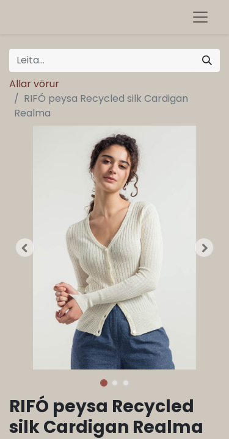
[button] (25, 247)
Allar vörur (34, 84)
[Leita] (207, 60)
